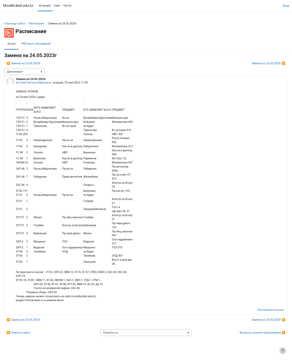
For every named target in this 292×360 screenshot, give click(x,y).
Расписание (46, 23)
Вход (286, 5)
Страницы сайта (24, 23)
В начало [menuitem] (45, 5)
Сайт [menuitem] (57, 5)
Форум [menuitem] (20, 43)
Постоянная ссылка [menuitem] (261, 316)
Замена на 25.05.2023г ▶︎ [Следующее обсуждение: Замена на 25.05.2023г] (259, 63)
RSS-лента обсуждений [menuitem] (46, 43)
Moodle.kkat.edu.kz (18, 6)
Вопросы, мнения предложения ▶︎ (253, 339)
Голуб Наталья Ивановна (44, 83)
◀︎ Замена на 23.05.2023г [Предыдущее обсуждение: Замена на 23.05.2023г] (32, 63)
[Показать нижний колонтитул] (282, 350)
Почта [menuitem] (67, 5)
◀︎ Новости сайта (27, 339)
